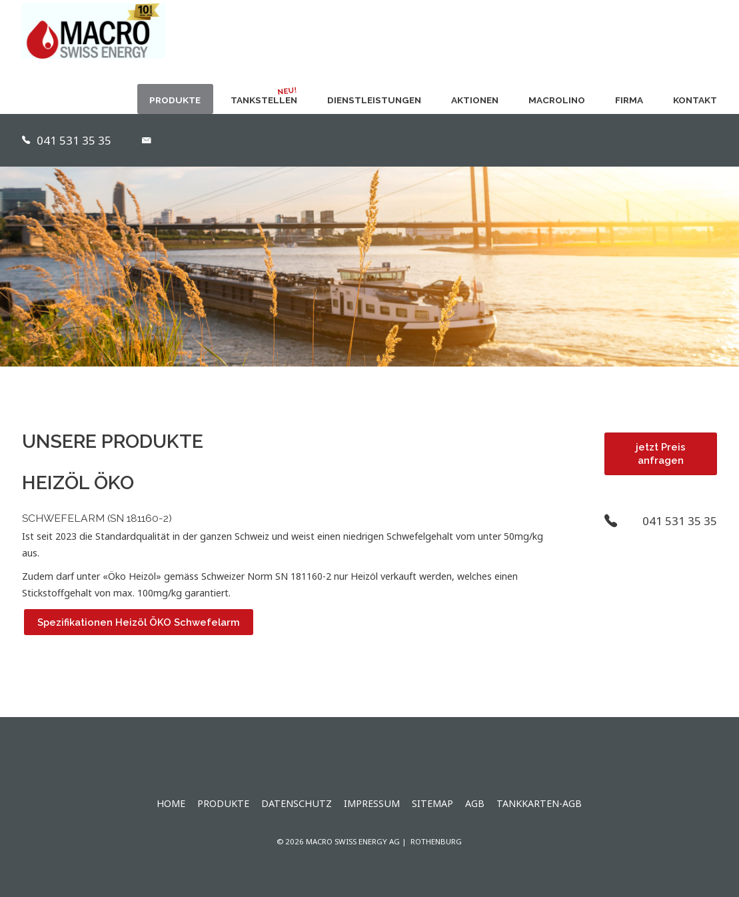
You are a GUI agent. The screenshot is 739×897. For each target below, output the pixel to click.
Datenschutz (296, 803)
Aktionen (474, 100)
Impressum (372, 803)
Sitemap (432, 803)
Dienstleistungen (374, 100)
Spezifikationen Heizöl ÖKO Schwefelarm (138, 622)
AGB (474, 803)
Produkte (175, 100)
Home (171, 803)
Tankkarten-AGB (539, 803)
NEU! (287, 91)
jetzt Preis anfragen (661, 453)
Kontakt (695, 100)
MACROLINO (556, 100)
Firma (629, 100)
